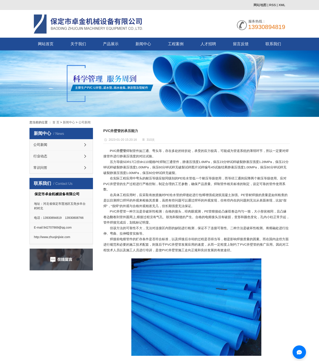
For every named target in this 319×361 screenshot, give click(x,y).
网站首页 (46, 44)
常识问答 (40, 167)
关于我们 (78, 44)
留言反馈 (241, 44)
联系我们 (273, 44)
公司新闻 (84, 122)
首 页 (55, 122)
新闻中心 (143, 44)
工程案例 (176, 44)
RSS (272, 5)
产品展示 (111, 44)
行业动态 (40, 156)
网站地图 (260, 5)
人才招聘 (208, 44)
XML (281, 5)
